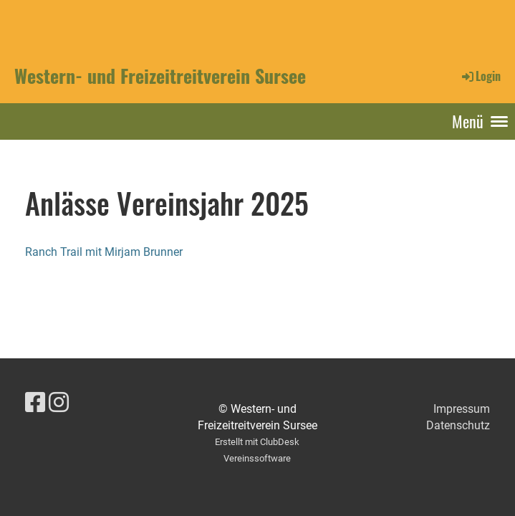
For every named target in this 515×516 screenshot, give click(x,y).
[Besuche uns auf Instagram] (59, 402)
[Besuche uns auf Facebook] (35, 402)
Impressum (461, 409)
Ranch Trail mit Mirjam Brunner (104, 252)
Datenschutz (458, 425)
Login (480, 76)
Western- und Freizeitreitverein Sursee (160, 76)
